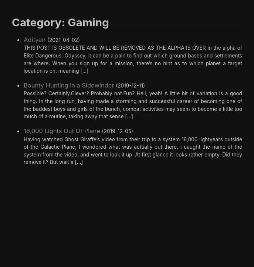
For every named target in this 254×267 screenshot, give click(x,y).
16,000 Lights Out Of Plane (62, 131)
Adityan (34, 39)
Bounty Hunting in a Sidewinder (69, 85)
